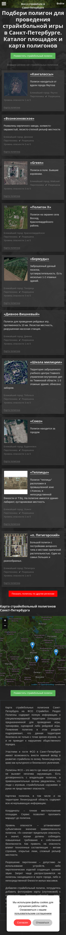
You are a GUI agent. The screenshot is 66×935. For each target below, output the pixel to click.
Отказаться (42, 922)
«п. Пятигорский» (45, 535)
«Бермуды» (39, 259)
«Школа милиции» (46, 362)
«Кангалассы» (42, 74)
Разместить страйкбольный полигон (33, 56)
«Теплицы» (39, 472)
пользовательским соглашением (33, 913)
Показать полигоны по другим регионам (33, 593)
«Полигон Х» (40, 207)
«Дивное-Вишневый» (22, 314)
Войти (60, 3)
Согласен (22, 922)
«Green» (36, 163)
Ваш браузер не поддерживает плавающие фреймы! (33, 651)
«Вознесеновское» (19, 118)
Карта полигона (12, 107)
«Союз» (36, 421)
